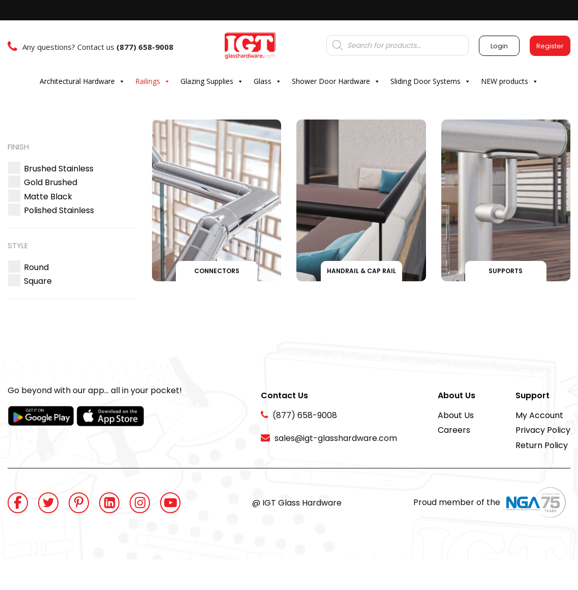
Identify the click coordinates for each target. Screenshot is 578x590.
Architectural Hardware (82, 81)
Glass (268, 81)
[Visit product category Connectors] (216, 200)
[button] (58, 169)
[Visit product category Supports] (505, 200)
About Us (456, 415)
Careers (454, 430)
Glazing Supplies (212, 81)
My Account (539, 415)
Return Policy (541, 445)
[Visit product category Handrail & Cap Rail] (360, 200)
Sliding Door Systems (430, 81)
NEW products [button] (509, 81)
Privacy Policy (542, 430)
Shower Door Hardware (336, 81)
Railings (152, 81)
